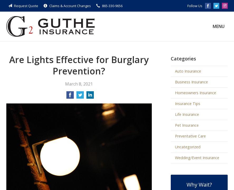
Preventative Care (190, 136)
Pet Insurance (187, 125)
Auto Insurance (188, 71)
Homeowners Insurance (195, 92)
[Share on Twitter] (80, 96)
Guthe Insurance (50, 26)
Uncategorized (188, 146)
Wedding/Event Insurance (197, 157)
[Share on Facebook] (70, 96)
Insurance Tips (187, 103)
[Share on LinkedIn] (90, 96)
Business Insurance (191, 81)
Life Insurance (187, 114)
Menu (219, 26)
